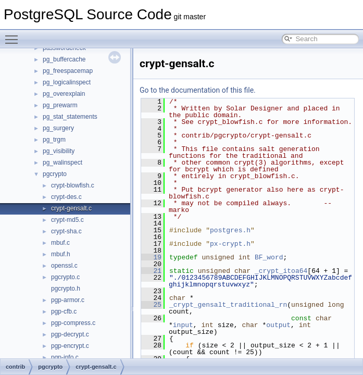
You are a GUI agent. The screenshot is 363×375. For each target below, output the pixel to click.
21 (151, 271)
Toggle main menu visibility (14, 35)
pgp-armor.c (67, 300)
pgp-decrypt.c (70, 334)
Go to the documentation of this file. (198, 90)
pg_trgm (54, 139)
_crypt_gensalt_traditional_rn (228, 304)
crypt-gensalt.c (71, 208)
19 (151, 257)
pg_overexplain (64, 93)
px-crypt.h (230, 243)
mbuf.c (60, 242)
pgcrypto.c (65, 277)
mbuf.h (60, 254)
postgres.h (230, 230)
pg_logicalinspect (67, 82)
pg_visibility (58, 151)
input (183, 325)
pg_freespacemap (68, 70)
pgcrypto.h (65, 288)
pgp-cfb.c (64, 311)
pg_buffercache (64, 59)
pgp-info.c (65, 357)
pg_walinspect (62, 162)
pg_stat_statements (70, 116)
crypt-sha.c (66, 231)
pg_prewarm (60, 105)
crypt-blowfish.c (72, 185)
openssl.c (64, 265)
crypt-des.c (66, 197)
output (278, 325)
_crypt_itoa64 (281, 271)
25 (151, 304)
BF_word (269, 257)
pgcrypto (55, 174)
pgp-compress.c (73, 323)
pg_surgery (58, 128)
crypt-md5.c (67, 219)
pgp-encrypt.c (70, 345)
